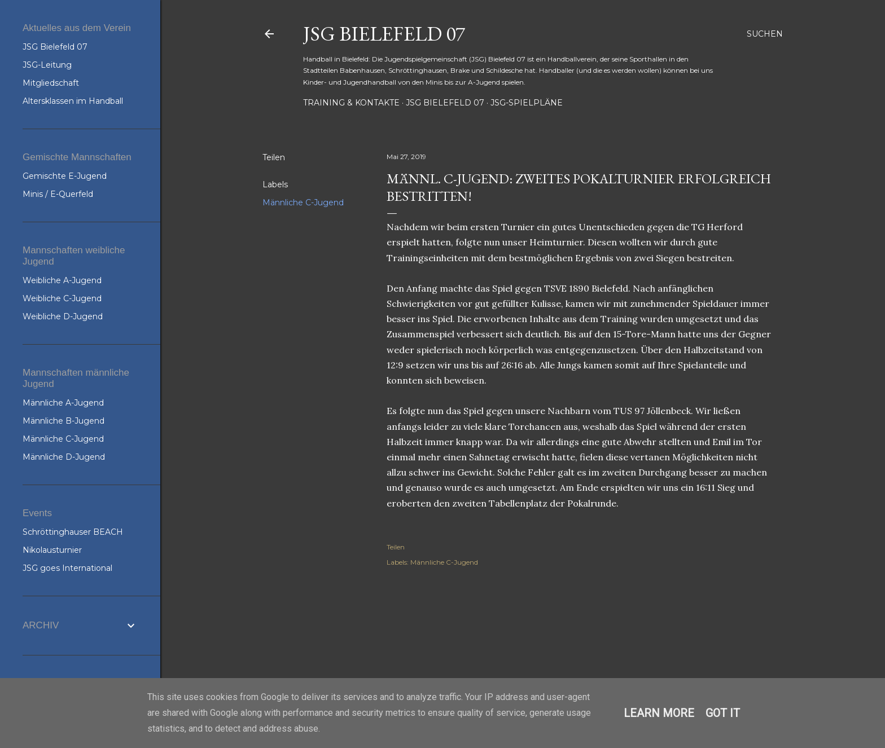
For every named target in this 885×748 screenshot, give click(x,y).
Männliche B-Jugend (63, 421)
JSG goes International (67, 568)
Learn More (659, 713)
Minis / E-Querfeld (58, 194)
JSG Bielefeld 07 (384, 33)
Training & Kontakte (351, 103)
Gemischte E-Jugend (65, 176)
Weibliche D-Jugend (63, 316)
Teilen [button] (273, 157)
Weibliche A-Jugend (62, 280)
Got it (723, 713)
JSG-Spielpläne (526, 103)
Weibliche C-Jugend (62, 298)
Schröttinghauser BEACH (73, 532)
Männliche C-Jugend (303, 202)
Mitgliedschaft (51, 83)
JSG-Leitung (47, 65)
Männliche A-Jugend (63, 403)
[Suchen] (765, 33)
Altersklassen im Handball (73, 101)
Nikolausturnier (52, 550)
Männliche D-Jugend (64, 457)
